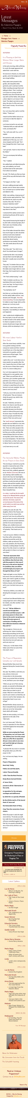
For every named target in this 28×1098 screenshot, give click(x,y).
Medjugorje (9, 1016)
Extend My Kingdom (14, 972)
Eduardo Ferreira (11, 923)
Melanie (8, 1003)
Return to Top (23, 1085)
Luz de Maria (9, 889)
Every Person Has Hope (15, 932)
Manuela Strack (10, 910)
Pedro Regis (9, 906)
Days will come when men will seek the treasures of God (16, 995)
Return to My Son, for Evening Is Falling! (15, 891)
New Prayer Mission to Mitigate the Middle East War (16, 1007)
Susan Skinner (10, 917)
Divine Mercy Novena (12, 939)
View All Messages (21, 1026)
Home (6, 36)
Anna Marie (9, 981)
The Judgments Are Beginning (14, 913)
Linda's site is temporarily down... (16, 961)
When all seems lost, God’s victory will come (15, 955)
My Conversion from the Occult (13, 1057)
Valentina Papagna (7, 41)
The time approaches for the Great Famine (16, 984)
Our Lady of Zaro (11, 895)
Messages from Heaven (9, 38)
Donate (14, 838)
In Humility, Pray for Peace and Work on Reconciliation (14, 1019)
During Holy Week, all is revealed (15, 977)
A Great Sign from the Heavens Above (15, 987)
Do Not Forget (12, 907)
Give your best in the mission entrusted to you (16, 999)
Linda (7, 959)
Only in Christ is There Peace (15, 901)
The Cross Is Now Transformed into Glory (15, 926)
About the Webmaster (9, 1053)
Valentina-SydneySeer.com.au (15, 48)
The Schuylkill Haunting (10, 1062)
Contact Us (14, 1088)
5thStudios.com (19, 1076)
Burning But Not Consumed (13, 919)
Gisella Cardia (10, 930)
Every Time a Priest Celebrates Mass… (14, 951)
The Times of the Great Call (15, 898)
